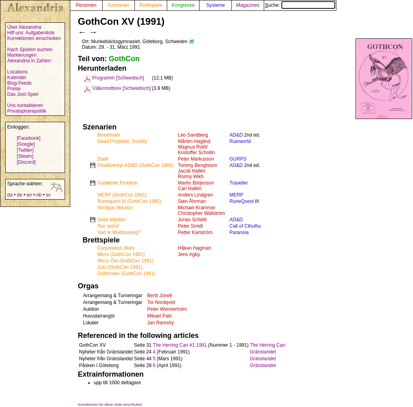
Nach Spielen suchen (29, 49)
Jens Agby (189, 254)
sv (48, 195)
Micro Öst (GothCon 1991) (125, 261)
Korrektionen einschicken (34, 38)
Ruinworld (240, 141)
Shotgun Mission (115, 207)
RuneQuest (241, 201)
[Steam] (25, 156)
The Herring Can (267, 345)
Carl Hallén (190, 188)
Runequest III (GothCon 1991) (129, 201)
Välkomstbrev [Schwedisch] (121, 88)
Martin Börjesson (196, 183)
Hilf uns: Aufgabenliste (31, 33)
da (9, 195)
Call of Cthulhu (245, 226)
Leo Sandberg (193, 135)
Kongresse (183, 5)
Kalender (16, 77)
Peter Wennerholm (167, 309)
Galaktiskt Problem (117, 183)
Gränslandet (263, 352)
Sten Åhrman (192, 201)
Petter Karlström (195, 232)
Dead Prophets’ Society (122, 141)
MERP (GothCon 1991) (122, 195)
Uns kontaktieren (25, 105)
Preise (14, 88)
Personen (86, 5)
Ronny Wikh (191, 176)
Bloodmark (108, 135)
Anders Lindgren (195, 195)
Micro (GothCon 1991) (121, 254)
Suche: (300, 5)
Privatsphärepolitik (26, 111)
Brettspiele (151, 5)
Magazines (247, 5)
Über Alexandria (24, 27)
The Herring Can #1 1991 (180, 345)
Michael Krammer (196, 207)
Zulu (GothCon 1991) (119, 267)
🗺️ (192, 41)
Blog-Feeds (19, 83)
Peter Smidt (190, 226)
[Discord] (26, 162)
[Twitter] (25, 150)
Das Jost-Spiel (22, 94)
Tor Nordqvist (161, 302)
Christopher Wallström (201, 213)
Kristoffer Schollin (196, 152)
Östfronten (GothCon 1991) (126, 273)
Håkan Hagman (194, 248)
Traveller (238, 183)
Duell (102, 159)
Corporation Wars (116, 248)
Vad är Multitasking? (118, 232)
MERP (236, 195)
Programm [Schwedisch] (118, 78)
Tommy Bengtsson (197, 165)
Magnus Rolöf (192, 147)
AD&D (236, 135)
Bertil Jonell (159, 295)
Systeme (215, 5)
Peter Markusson (196, 159)
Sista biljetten (111, 219)
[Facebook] (28, 138)
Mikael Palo (159, 316)
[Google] (26, 144)
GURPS (238, 159)
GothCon (124, 59)
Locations (17, 72)
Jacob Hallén (192, 171)
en (29, 195)
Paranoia (239, 232)
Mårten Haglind (194, 141)
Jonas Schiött (192, 219)
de (19, 195)
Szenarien (118, 5)
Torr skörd (108, 226)
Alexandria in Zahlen (29, 61)
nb (38, 195)
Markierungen (21, 55)
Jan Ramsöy (160, 323)
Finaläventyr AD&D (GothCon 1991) (135, 165)
